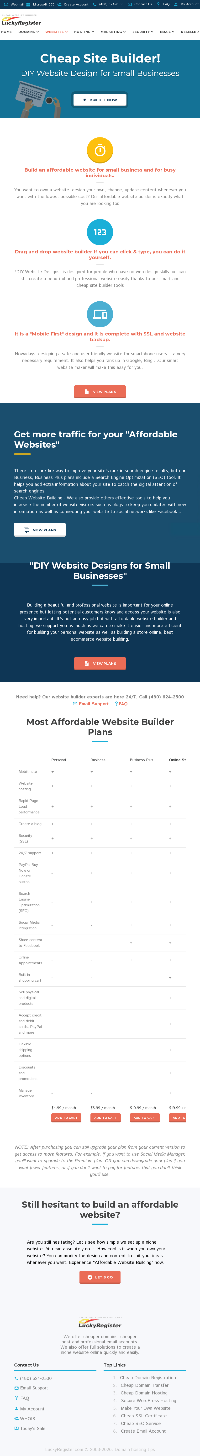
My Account (190, 4)
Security (141, 32)
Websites (54, 32)
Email (165, 32)
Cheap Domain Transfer (144, 1385)
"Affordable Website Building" (123, 1262)
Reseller (190, 32)
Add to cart (66, 1118)
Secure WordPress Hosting (148, 1401)
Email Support (91, 704)
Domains (26, 32)
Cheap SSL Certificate (144, 1416)
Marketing (111, 32)
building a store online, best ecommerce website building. (122, 636)
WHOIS (27, 1419)
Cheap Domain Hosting (144, 1393)
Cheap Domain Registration (148, 1378)
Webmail (17, 4)
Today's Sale (33, 1428)
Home (6, 32)
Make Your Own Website (146, 1408)
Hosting (82, 32)
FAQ (166, 4)
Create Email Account (143, 1431)
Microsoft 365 (43, 4)
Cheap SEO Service (141, 1423)
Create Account (76, 4)
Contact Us (143, 4)
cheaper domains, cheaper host (99, 1339)
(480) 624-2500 (111, 4)
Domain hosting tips (135, 1449)
